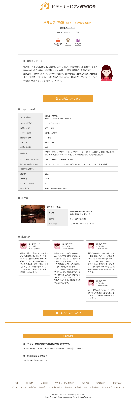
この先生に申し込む (68, 98)
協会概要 (32, 387)
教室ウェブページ (67, 28)
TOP (16, 383)
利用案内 (29, 383)
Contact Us (119, 387)
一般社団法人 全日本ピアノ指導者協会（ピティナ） (68, 395)
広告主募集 (94, 387)
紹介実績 (44, 383)
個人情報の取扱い (55, 387)
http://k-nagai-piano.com (56, 188)
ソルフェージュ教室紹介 (64, 383)
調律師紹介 (101, 383)
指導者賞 (85, 383)
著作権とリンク (81, 387)
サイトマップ (106, 387)
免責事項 (68, 387)
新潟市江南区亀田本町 (83, 23)
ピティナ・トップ (19, 387)
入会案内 (41, 387)
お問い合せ (117, 383)
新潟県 (68, 23)
